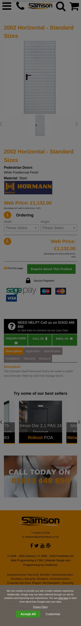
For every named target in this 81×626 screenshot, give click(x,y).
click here (63, 598)
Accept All (28, 614)
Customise (53, 614)
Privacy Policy (40, 607)
